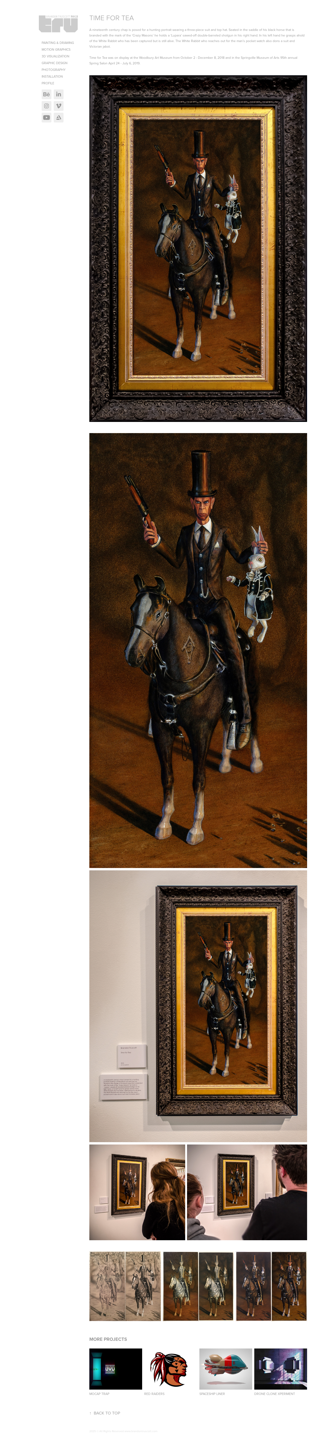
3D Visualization (55, 56)
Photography (54, 69)
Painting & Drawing (58, 42)
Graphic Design (54, 63)
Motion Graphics (56, 49)
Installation (52, 76)
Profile (48, 83)
